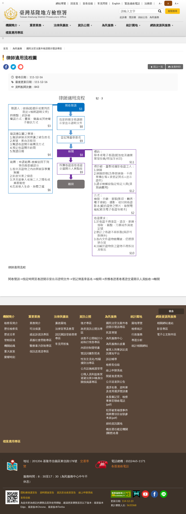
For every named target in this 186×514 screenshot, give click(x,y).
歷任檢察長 (11, 328)
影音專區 (162, 328)
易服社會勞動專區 (41, 340)
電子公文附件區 (166, 334)
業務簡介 (35, 323)
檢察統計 (137, 328)
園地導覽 (137, 323)
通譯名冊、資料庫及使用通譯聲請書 (117, 389)
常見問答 (102, 3)
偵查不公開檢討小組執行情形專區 (92, 340)
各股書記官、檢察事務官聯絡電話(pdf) (117, 400)
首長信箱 (88, 3)
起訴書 (123, 17)
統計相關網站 (140, 345)
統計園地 (132, 25)
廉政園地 (60, 323)
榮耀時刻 (9, 357)
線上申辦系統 (114, 370)
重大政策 (9, 351)
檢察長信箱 (113, 364)
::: (3, 2)
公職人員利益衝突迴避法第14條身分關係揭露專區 (92, 377)
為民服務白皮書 (115, 343)
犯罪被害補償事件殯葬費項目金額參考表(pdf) (117, 413)
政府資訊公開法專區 (92, 330)
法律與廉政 (61, 25)
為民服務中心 (114, 338)
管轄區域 (9, 340)
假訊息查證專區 (39, 351)
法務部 (148, 3)
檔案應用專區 (14, 32)
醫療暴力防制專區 (41, 345)
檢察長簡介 (11, 323)
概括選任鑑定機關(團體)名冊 (117, 431)
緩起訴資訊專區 (39, 334)
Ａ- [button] (160, 3)
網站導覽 (61, 3)
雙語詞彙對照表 (90, 353)
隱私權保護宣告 (29, 492)
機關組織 (9, 345)
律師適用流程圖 (21, 57)
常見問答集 (62, 343)
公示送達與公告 (115, 381)
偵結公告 (143, 17)
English (116, 3)
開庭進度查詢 (114, 376)
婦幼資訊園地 (114, 423)
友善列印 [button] (176, 66)
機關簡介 (11, 25)
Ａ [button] (168, 3)
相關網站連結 (165, 323)
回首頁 (74, 3)
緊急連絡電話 (132, 3)
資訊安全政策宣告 (66, 492)
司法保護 (35, 328)
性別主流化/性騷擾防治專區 (91, 360)
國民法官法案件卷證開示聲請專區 (44, 48)
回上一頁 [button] (158, 66)
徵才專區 (86, 323)
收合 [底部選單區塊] (171, 311)
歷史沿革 (9, 334)
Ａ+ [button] (176, 3)
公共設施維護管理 (92, 368)
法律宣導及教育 (64, 328)
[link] (6, 67)
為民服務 (154, 17)
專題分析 (137, 340)
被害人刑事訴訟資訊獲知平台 (117, 351)
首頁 (5, 48)
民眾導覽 (111, 332)
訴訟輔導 (111, 359)
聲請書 (132, 17)
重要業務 (35, 25)
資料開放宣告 (47, 492)
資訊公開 (83, 25)
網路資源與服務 (160, 25)
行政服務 (137, 334)
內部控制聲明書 (90, 347)
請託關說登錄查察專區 (66, 336)
